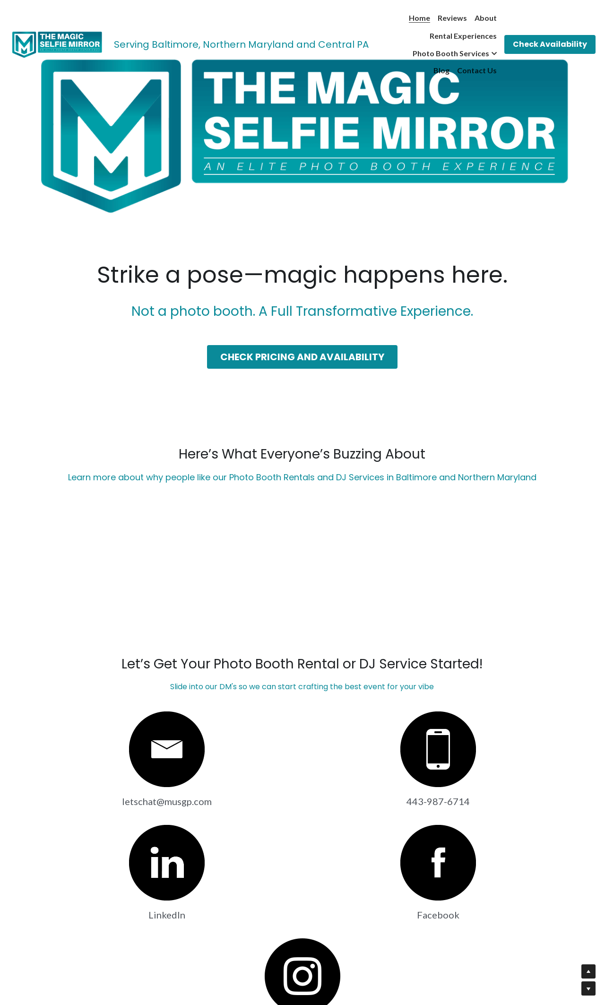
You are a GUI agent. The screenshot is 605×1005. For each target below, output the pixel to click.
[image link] (56, 44)
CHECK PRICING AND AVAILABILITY (302, 357)
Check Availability (550, 44)
